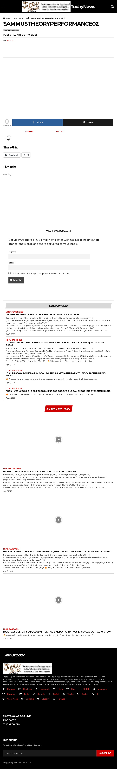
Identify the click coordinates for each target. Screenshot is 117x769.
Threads (61, 699)
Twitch (85, 694)
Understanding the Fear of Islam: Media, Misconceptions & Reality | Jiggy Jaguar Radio (56, 343)
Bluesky (45, 699)
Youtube (30, 699)
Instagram (102, 689)
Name (12, 251)
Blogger (11, 689)
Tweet (29, 131)
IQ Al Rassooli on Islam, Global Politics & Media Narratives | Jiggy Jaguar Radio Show (55, 374)
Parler (26, 694)
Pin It (59, 131)
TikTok (56, 694)
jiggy (10, 40)
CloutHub (27, 689)
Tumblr (70, 694)
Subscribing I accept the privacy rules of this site (39, 273)
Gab (73, 689)
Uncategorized (20, 18)
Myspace (11, 694)
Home (6, 18)
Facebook (45, 689)
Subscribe (105, 753)
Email (11, 262)
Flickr (60, 689)
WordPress (12, 699)
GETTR (86, 689)
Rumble (41, 694)
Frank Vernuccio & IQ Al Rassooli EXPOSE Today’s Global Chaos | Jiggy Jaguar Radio (58, 391)
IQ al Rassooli (14, 340)
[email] (49, 753)
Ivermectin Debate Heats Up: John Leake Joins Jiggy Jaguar (42, 314)
